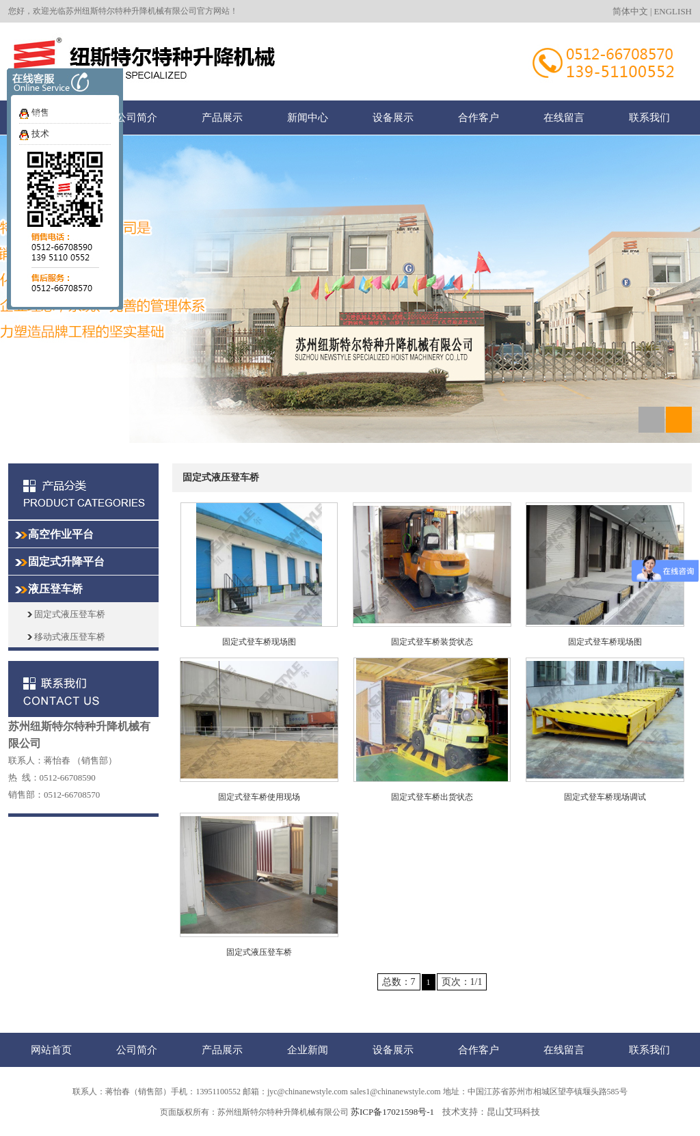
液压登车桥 (55, 589)
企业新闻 (307, 1049)
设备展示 (393, 117)
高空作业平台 (61, 534)
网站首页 (51, 117)
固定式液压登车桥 (66, 614)
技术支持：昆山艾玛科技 (491, 1112)
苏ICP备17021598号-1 (392, 1112)
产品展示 (222, 117)
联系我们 (649, 117)
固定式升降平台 (66, 561)
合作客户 (478, 117)
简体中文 (630, 11)
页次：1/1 (462, 982)
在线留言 (563, 117)
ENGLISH (673, 11)
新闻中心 (307, 117)
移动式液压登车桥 (66, 637)
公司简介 (136, 117)
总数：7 (399, 982)
